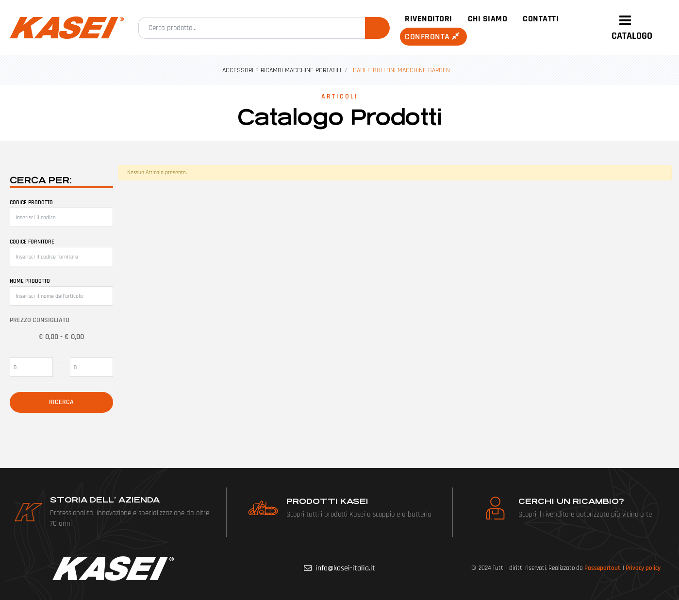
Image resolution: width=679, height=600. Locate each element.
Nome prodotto (30, 281)
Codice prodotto (31, 202)
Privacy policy (643, 568)
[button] (377, 28)
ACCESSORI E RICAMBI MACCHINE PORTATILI (281, 70)
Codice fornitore (32, 241)
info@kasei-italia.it (345, 568)
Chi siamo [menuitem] (488, 18)
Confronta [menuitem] (433, 36)
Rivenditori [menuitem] (428, 18)
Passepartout (602, 568)
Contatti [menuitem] (541, 18)
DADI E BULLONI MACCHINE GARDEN (401, 70)
